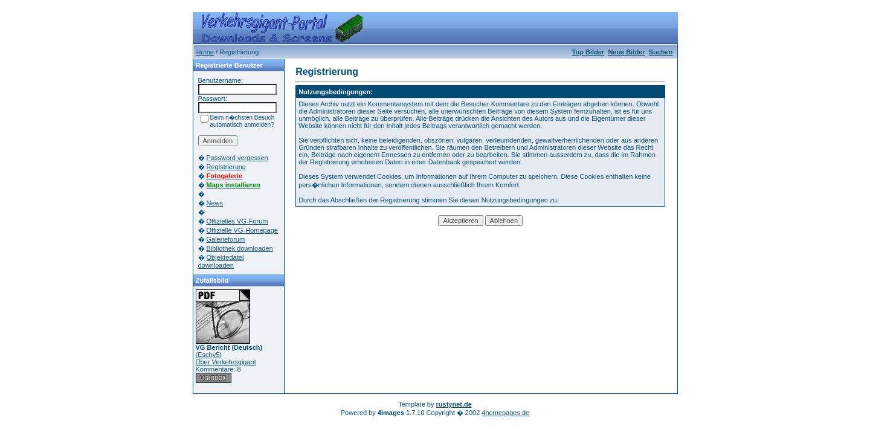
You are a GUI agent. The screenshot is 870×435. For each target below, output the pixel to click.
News (215, 203)
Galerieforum (226, 239)
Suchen (661, 52)
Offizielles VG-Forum (237, 221)
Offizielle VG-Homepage (242, 230)
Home (205, 52)
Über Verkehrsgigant (226, 362)
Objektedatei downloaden (221, 261)
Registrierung (226, 166)
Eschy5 (208, 354)
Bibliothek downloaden (240, 248)
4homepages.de (505, 412)
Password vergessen (237, 157)
